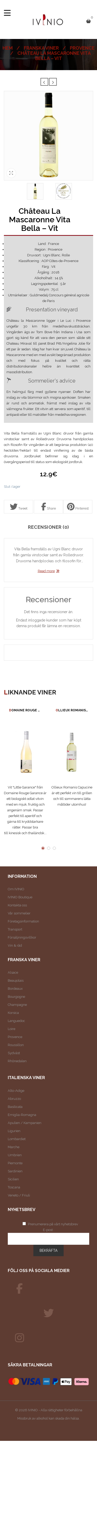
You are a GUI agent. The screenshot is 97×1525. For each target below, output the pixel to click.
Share (48, 507)
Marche (13, 1147)
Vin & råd (15, 945)
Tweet (18, 507)
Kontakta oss (17, 905)
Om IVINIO (16, 889)
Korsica (13, 1013)
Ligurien (14, 1131)
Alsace (13, 972)
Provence (82, 48)
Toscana (14, 1187)
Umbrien (15, 1155)
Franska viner (41, 48)
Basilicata (15, 1107)
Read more (46, 571)
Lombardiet (17, 1139)
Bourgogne (16, 997)
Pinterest (78, 507)
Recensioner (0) (48, 527)
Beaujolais (16, 980)
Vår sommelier (19, 913)
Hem (8, 48)
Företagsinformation (23, 921)
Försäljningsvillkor (22, 937)
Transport (15, 929)
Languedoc (16, 1021)
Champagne (17, 1005)
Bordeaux (15, 989)
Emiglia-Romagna (22, 1115)
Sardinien (15, 1171)
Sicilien (13, 1179)
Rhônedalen (17, 1061)
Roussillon (16, 1045)
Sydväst (14, 1053)
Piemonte (15, 1163)
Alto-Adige (16, 1091)
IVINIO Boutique (20, 897)
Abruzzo (14, 1099)
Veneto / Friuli (19, 1195)
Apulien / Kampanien (24, 1123)
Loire (11, 1029)
